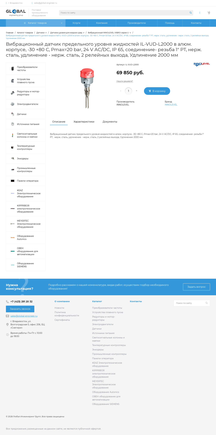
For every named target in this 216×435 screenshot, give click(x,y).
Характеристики (84, 121)
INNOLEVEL (171, 104)
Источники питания (103, 333)
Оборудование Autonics (105, 392)
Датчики (97, 328)
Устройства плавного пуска (107, 312)
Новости (59, 308)
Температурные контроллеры (109, 345)
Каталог (97, 301)
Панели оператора (102, 358)
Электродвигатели (102, 324)
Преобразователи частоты (107, 308)
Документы (110, 121)
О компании (62, 301)
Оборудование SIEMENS (105, 404)
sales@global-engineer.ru (45, 3)
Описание (58, 121)
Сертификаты (62, 320)
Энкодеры (98, 349)
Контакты (136, 301)
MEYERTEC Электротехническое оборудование (104, 384)
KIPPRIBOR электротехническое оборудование (103, 373)
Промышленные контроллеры (109, 354)
